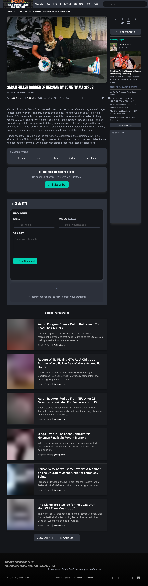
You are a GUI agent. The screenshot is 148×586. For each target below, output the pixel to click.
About (96, 3)
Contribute (68, 575)
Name (16, 218)
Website (67, 218)
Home (9, 11)
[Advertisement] (125, 178)
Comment (18, 232)
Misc (88, 3)
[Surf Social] (103, 98)
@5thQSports (59, 345)
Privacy (89, 575)
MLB (48, 3)
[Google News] (83, 98)
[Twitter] (97, 98)
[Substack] (128, 23)
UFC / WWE (78, 3)
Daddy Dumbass (17, 98)
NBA (55, 3)
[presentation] (35, 271)
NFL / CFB (39, 3)
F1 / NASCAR (65, 3)
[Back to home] (18, 4)
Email (57, 575)
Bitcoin (79, 575)
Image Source (65, 98)
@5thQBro (31, 98)
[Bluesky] (90, 98)
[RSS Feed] (76, 98)
